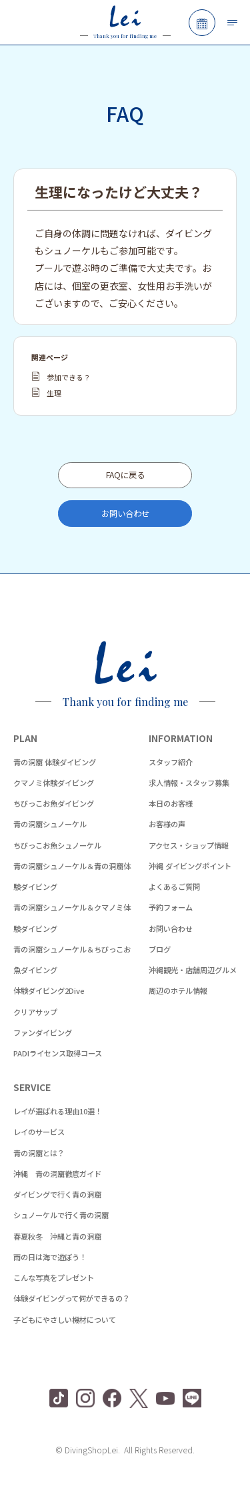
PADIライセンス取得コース (57, 1053)
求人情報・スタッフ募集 (189, 782)
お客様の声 (167, 824)
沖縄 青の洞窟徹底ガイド (57, 1173)
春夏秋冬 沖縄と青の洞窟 (57, 1236)
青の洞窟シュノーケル (50, 824)
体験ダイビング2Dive (49, 990)
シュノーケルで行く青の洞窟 (61, 1215)
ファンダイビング (42, 1032)
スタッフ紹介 (171, 762)
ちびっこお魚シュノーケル (57, 845)
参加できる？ (69, 377)
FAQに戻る (125, 475)
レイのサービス (39, 1131)
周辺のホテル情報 (178, 990)
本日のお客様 (171, 803)
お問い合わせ (125, 514)
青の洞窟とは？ (39, 1153)
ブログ (160, 949)
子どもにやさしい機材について (64, 1319)
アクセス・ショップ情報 (189, 845)
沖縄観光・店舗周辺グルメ (193, 969)
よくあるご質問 (174, 886)
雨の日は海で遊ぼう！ (50, 1257)
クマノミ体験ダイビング (53, 782)
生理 (54, 393)
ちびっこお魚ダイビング (53, 803)
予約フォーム (171, 907)
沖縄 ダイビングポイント (190, 866)
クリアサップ (35, 1011)
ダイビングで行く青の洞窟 (57, 1194)
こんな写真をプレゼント (53, 1277)
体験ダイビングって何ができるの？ (71, 1298)
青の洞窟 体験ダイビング (54, 762)
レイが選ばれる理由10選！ (57, 1111)
